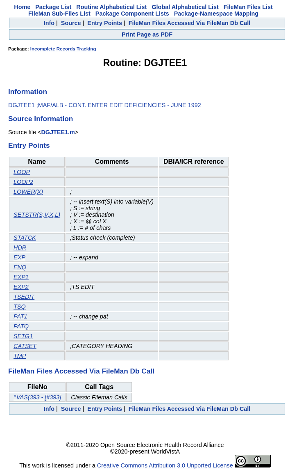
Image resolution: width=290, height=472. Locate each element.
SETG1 (23, 336)
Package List (53, 7)
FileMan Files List (248, 7)
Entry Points (104, 23)
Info (49, 23)
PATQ (21, 326)
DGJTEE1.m (58, 132)
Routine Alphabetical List (111, 7)
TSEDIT (24, 296)
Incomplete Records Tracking (63, 48)
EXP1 (21, 277)
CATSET (25, 346)
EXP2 (21, 287)
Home (22, 7)
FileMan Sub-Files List (59, 13)
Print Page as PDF (147, 34)
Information (27, 91)
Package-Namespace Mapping (216, 13)
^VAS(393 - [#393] (37, 397)
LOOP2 (23, 182)
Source (71, 23)
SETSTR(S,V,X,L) (37, 214)
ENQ (20, 267)
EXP (19, 257)
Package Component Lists (132, 13)
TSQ (20, 306)
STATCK (25, 237)
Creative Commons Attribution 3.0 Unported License (165, 465)
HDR (20, 247)
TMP (20, 356)
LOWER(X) (28, 191)
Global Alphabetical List (185, 7)
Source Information (40, 119)
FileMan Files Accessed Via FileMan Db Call (190, 23)
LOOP (22, 172)
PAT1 (20, 316)
